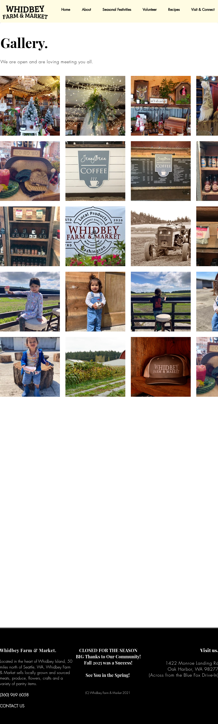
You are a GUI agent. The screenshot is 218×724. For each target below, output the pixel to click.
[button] (83, 9)
